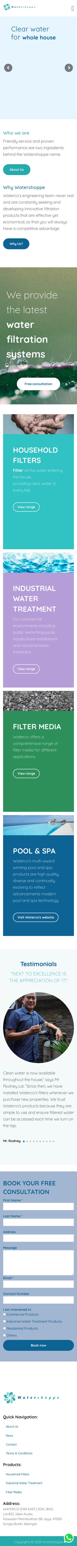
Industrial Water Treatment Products (32, 1321)
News (9, 1436)
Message (38, 1260)
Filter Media (14, 1492)
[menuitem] (38, 1426)
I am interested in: (17, 1309)
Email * (38, 1282)
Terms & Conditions (19, 1453)
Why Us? (16, 244)
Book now (38, 1345)
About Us (17, 169)
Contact (11, 1444)
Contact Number (38, 1298)
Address (38, 1236)
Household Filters (17, 1474)
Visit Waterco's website (35, 917)
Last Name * (38, 1220)
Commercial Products (21, 1314)
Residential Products (20, 1328)
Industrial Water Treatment (24, 1483)
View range (26, 507)
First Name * (38, 1204)
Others (10, 1335)
